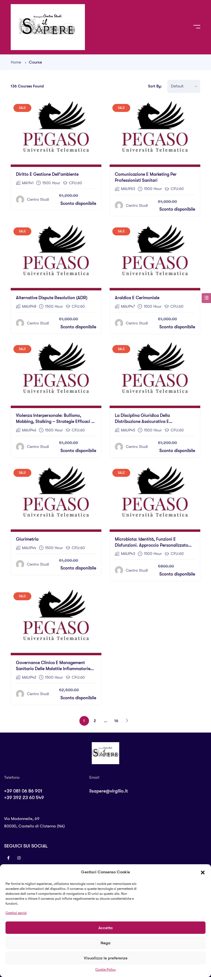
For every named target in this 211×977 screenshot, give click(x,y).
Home (16, 62)
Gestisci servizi (16, 913)
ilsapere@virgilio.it (108, 791)
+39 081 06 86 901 (23, 791)
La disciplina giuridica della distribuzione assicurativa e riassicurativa (142, 421)
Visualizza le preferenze (105, 958)
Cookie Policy (105, 970)
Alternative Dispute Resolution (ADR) (51, 297)
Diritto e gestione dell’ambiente (47, 174)
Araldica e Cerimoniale (137, 297)
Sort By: (155, 86)
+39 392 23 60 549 (24, 797)
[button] (203, 872)
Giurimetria (27, 539)
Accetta (105, 927)
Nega (105, 942)
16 (116, 721)
